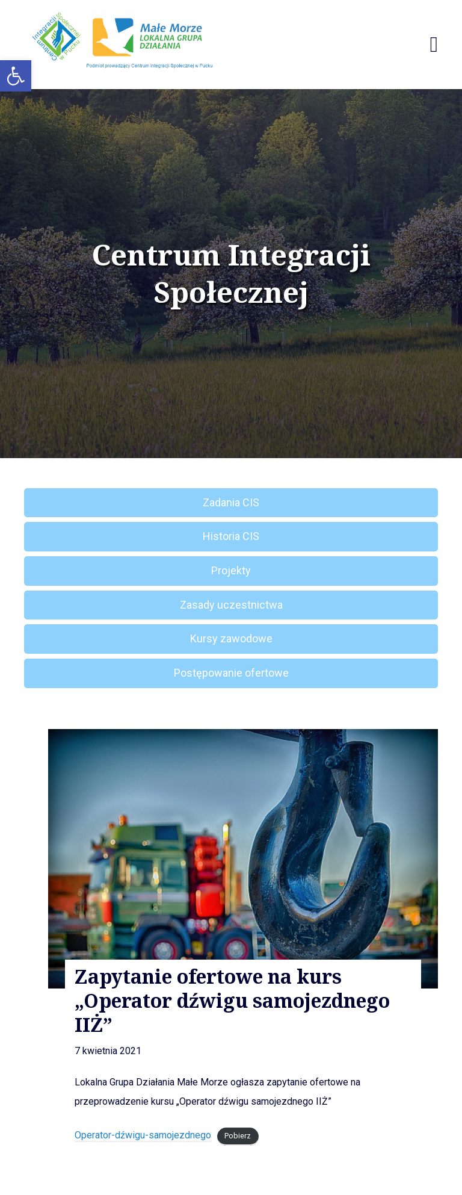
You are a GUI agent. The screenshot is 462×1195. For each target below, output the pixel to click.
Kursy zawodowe (231, 638)
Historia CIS (231, 536)
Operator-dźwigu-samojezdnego (143, 1135)
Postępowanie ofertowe (231, 672)
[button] (15, 76)
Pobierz (237, 1135)
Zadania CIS (231, 502)
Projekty (231, 570)
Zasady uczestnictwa (231, 604)
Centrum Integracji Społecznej (231, 273)
